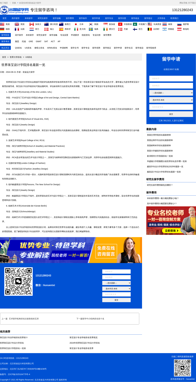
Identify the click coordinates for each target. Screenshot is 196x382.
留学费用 (70, 18)
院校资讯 (86, 35)
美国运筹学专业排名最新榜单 (160, 140)
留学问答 (122, 18)
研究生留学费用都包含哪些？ (160, 185)
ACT (53, 41)
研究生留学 (43, 18)
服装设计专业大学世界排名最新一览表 (164, 172)
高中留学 (16, 18)
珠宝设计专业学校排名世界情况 (83, 337)
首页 (5, 18)
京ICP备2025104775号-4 (19, 374)
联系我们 (174, 18)
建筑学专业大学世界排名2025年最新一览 (165, 166)
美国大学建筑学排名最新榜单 (160, 151)
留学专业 (109, 18)
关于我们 (192, 3)
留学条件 (83, 18)
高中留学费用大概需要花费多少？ (162, 203)
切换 (15, 3)
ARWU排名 (52, 48)
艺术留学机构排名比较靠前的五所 (24, 319)
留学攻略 (57, 18)
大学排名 (161, 18)
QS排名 (18, 48)
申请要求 (75, 35)
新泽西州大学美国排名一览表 (160, 156)
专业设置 (64, 35)
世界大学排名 (16, 57)
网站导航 (183, 3)
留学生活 (129, 48)
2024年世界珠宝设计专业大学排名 (85, 343)
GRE (31, 41)
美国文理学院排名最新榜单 (159, 135)
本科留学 (29, 18)
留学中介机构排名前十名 (93, 319)
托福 (24, 41)
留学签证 (148, 18)
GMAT (38, 41)
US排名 (28, 48)
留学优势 (96, 48)
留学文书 (75, 48)
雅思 (17, 41)
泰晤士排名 (39, 48)
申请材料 (64, 48)
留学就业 (135, 18)
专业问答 (97, 35)
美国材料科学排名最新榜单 (159, 145)
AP (59, 41)
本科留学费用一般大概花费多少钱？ (163, 198)
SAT (46, 41)
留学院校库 (151, 48)
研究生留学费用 (155, 179)
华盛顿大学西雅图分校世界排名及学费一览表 (167, 161)
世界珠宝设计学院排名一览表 (13, 348)
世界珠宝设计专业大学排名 (12, 343)
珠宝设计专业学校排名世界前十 (14, 337)
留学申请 (96, 18)
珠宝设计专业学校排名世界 (81, 348)
